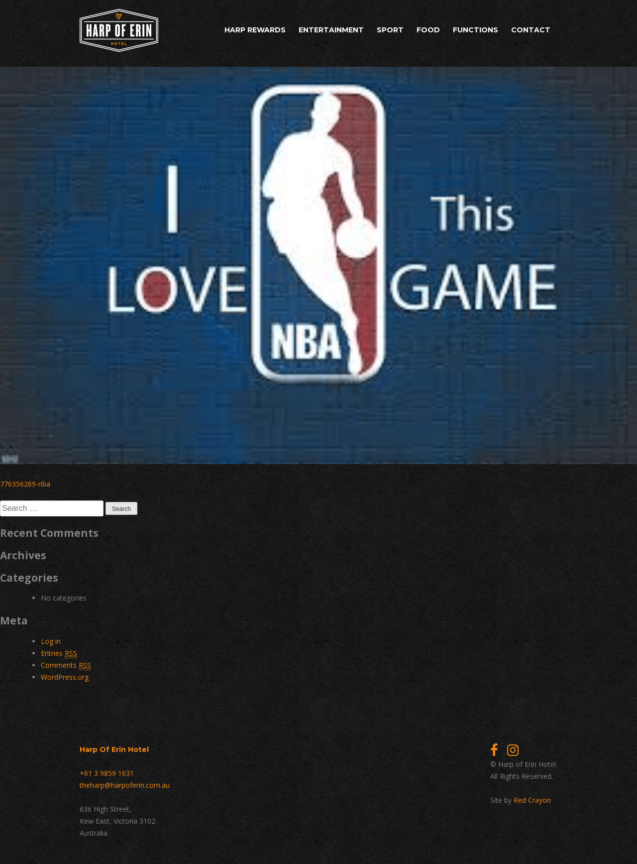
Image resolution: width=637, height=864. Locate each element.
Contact (530, 29)
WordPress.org (65, 677)
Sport (390, 29)
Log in (51, 641)
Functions (475, 29)
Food (428, 29)
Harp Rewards (255, 29)
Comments (66, 665)
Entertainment (331, 29)
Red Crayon (532, 800)
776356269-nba (25, 484)
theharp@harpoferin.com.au (125, 785)
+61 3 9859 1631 (107, 773)
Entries (59, 653)
